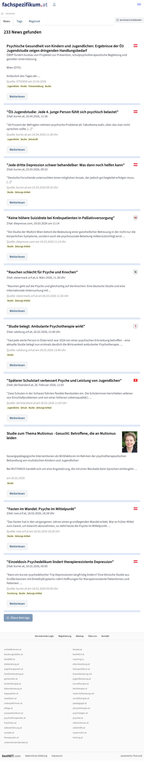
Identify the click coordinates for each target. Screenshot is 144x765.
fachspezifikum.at (81, 669)
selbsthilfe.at (79, 727)
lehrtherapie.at (80, 688)
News (6, 21)
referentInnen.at (81, 723)
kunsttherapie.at (81, 683)
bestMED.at (9, 659)
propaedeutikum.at (13, 713)
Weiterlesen (17, 96)
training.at (78, 737)
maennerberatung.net (83, 693)
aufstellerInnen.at (12, 649)
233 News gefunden (22, 32)
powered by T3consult (131, 755)
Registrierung (64, 636)
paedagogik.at (80, 703)
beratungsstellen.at (13, 654)
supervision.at (80, 732)
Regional (34, 21)
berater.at (77, 649)
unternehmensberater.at (16, 742)
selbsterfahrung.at (13, 727)
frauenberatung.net (82, 674)
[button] (139, 5)
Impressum (57, 755)
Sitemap (80, 636)
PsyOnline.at (10, 723)
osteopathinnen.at (13, 703)
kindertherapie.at (12, 683)
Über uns (92, 636)
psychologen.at (80, 713)
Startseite (10, 13)
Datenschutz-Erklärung (36, 755)
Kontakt (105, 636)
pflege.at (8, 708)
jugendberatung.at (82, 678)
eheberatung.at (11, 664)
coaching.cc (78, 659)
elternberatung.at (81, 664)
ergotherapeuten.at (13, 669)
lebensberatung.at (13, 688)
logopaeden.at (11, 693)
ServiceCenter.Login (44, 636)
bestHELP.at (78, 654)
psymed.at (78, 718)
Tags (19, 21)
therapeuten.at (11, 737)
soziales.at (9, 732)
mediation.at (10, 698)
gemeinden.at (11, 678)
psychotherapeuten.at (15, 718)
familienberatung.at (13, 674)
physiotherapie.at (81, 708)
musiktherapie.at (81, 698)
